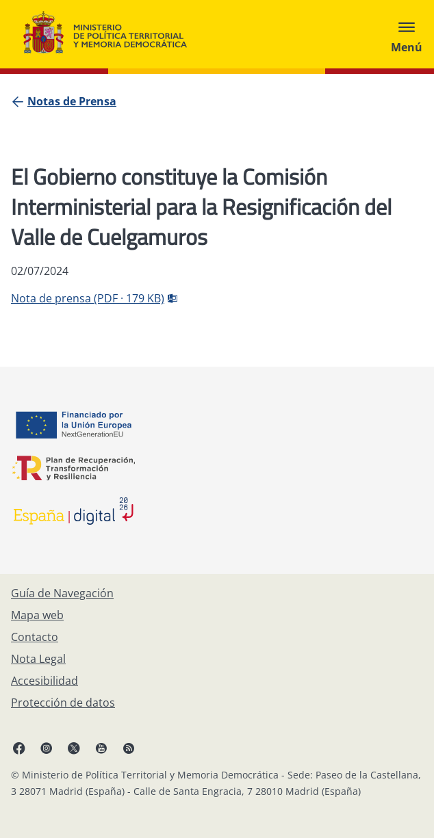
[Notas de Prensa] (71, 101)
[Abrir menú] (406, 34)
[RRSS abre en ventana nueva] (128, 747)
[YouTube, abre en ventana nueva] (101, 747)
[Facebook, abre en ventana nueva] (19, 747)
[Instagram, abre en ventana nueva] (46, 747)
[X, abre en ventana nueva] (74, 747)
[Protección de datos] (63, 702)
